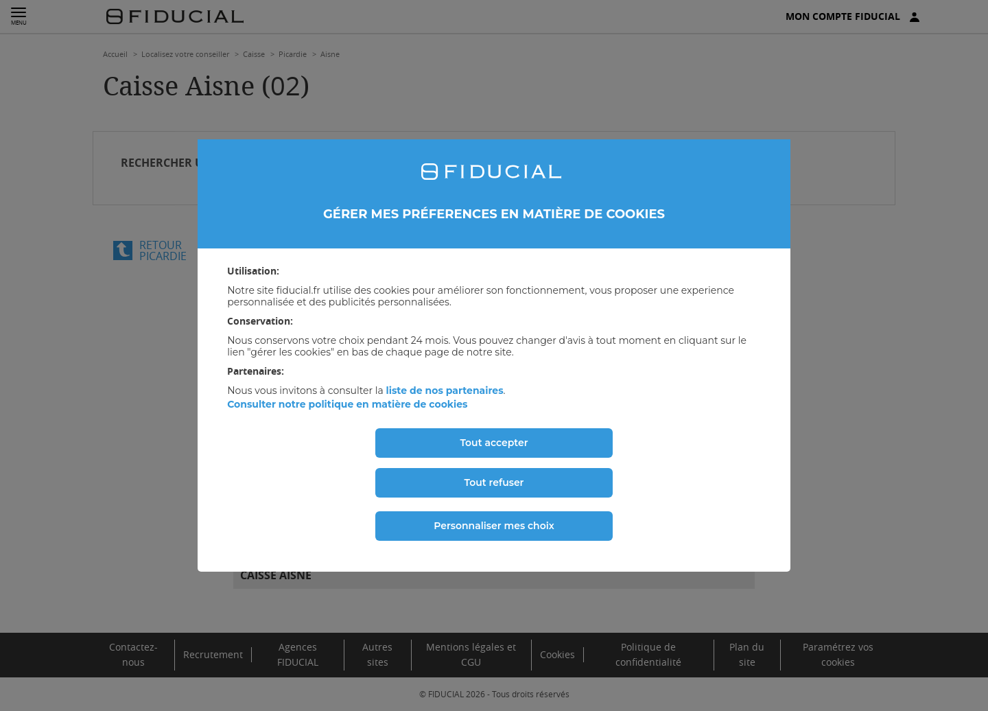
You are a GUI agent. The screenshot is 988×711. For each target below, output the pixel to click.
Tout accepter (494, 442)
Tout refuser (494, 482)
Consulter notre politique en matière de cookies (347, 404)
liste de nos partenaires (444, 390)
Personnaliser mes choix (494, 526)
